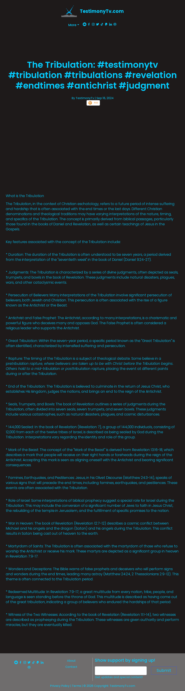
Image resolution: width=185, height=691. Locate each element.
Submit (164, 670)
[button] (73, 25)
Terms (76, 686)
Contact (71, 667)
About (71, 661)
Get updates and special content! (119, 677)
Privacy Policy (60, 686)
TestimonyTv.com (102, 11)
